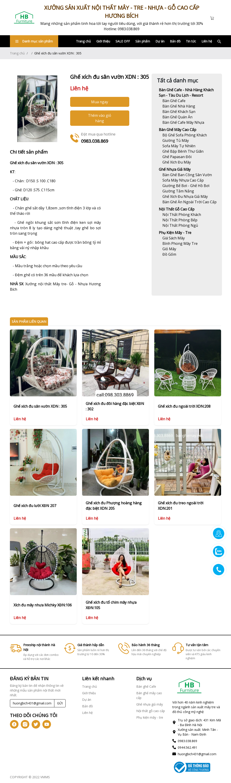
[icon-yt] (46, 724)
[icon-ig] (25, 724)
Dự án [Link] (159, 41)
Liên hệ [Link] (206, 41)
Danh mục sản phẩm (34, 41)
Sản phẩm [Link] (142, 41)
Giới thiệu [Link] (103, 41)
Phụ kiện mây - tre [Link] (175, 232)
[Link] (24, 18)
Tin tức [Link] (191, 41)
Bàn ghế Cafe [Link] (146, 686)
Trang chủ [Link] (83, 41)
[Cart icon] (213, 17)
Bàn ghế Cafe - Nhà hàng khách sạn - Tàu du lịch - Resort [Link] (186, 92)
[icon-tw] (36, 724)
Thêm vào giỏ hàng (99, 118)
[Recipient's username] (32, 703)
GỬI (60, 703)
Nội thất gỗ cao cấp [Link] (176, 209)
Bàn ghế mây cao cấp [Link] (177, 129)
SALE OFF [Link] (123, 41)
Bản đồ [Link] (175, 41)
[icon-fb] (14, 724)
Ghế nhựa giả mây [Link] (175, 169)
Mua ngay (99, 101)
